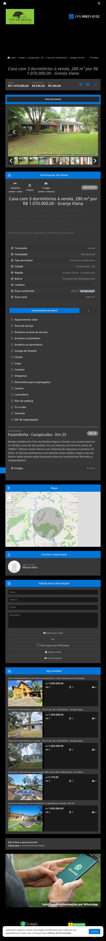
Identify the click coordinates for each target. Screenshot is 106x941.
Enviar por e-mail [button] (53, 633)
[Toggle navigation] (99, 3)
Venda (22, 57)
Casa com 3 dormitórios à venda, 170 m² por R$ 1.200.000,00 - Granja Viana (45, 740)
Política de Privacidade (59, 933)
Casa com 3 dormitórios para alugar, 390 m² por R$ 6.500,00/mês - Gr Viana (45, 772)
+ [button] (9, 495)
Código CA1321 (77, 57)
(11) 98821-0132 (87, 16)
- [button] (9, 499)
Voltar (94, 57)
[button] (15, 132)
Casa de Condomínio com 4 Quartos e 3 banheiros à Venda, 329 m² (41, 803)
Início (11, 57)
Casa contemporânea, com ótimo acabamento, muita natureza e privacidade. (46, 678)
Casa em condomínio (56, 57)
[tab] (17, 99)
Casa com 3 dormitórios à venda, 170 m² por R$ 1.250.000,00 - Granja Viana (45, 709)
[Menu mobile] (4, 3)
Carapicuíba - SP (35, 57)
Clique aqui (13, 845)
